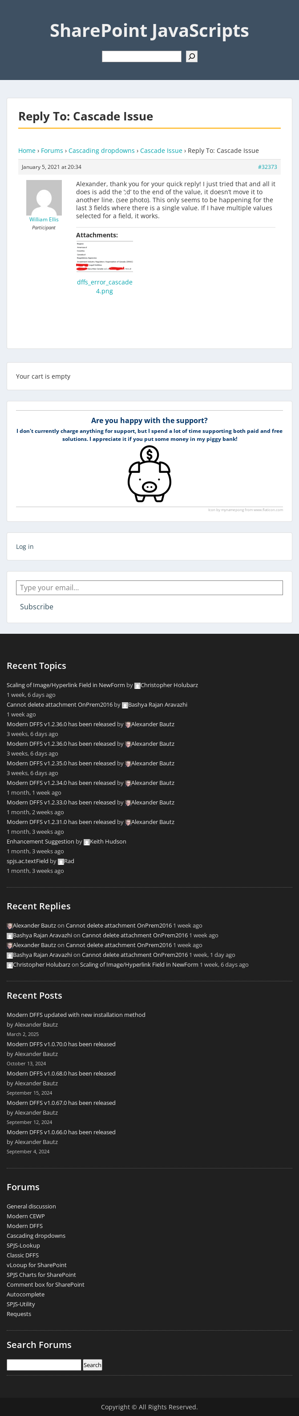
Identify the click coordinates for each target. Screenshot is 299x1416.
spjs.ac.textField (27, 861)
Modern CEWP (26, 1216)
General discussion (31, 1206)
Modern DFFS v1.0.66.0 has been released (61, 1132)
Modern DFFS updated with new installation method (76, 1015)
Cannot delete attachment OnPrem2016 (60, 704)
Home (27, 150)
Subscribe (36, 607)
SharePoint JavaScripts (149, 30)
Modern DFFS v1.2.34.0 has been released (61, 783)
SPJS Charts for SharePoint (41, 1275)
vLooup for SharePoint (37, 1265)
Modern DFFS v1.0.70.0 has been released (61, 1044)
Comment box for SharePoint (46, 1284)
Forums (52, 150)
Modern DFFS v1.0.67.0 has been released (61, 1103)
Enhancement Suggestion (40, 841)
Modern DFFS (25, 1226)
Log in (25, 546)
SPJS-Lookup (23, 1245)
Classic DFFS (23, 1255)
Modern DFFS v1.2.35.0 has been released (61, 763)
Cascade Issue (161, 150)
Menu (16, 15)
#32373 (267, 167)
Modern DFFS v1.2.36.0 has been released (61, 724)
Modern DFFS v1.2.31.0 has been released (61, 822)
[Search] (192, 56)
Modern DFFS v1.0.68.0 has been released (61, 1073)
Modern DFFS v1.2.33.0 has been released (61, 802)
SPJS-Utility (21, 1304)
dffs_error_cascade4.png (105, 286)
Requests (19, 1314)
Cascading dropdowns (102, 150)
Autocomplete (25, 1294)
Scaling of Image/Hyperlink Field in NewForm (66, 685)
